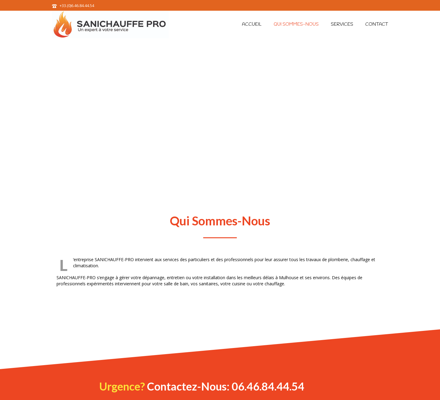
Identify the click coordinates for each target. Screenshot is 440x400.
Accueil (252, 24)
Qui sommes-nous (296, 24)
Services (342, 24)
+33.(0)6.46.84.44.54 (77, 5)
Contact (376, 24)
